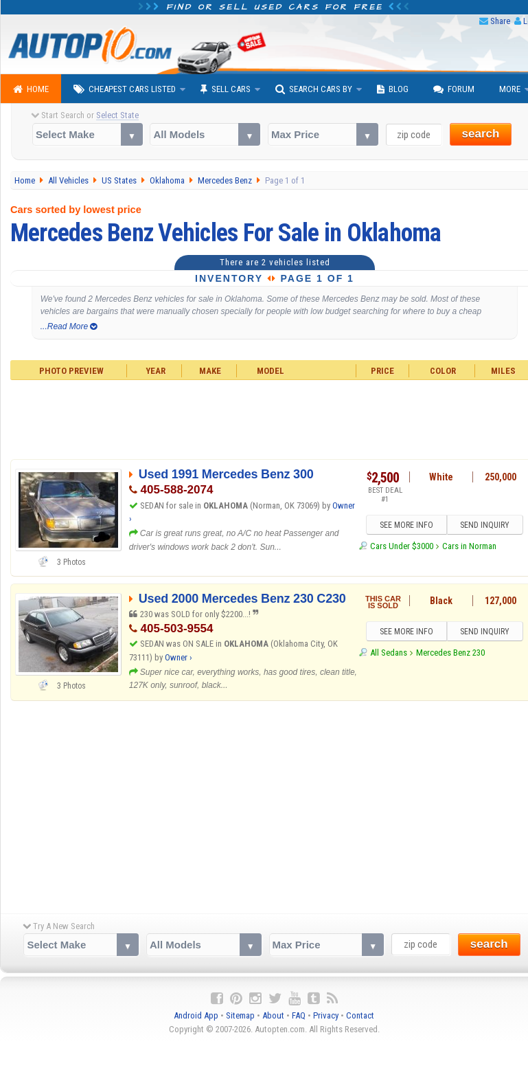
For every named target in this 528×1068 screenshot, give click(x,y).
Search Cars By (313, 89)
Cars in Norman (469, 546)
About (273, 1015)
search (481, 133)
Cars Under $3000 (401, 546)
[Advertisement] (264, 803)
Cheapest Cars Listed (124, 89)
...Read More (69, 326)
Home (31, 89)
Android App (196, 1015)
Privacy (325, 1015)
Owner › (178, 657)
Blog (393, 89)
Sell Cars (225, 89)
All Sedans (388, 652)
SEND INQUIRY (484, 525)
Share (500, 21)
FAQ (299, 1015)
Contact (360, 1015)
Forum (453, 89)
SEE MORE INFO (406, 525)
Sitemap (240, 1015)
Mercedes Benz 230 (450, 652)
